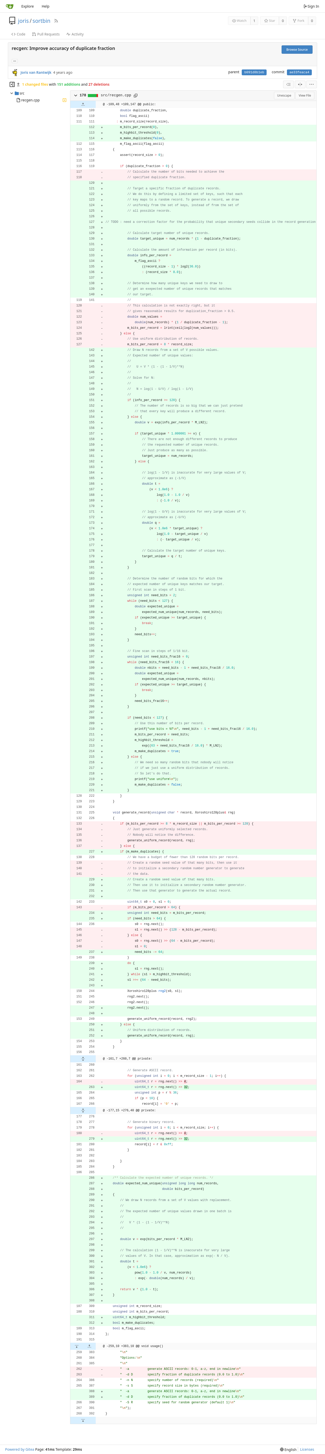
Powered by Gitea (19, 1449)
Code (18, 34)
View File (305, 95)
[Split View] (300, 84)
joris (23, 20)
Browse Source (297, 49)
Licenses (307, 1449)
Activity (75, 34)
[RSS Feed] (56, 21)
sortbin (41, 20)
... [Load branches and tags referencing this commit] (14, 60)
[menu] (311, 84)
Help (46, 6)
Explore (27, 6)
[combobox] (288, 84)
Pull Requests (46, 34)
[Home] (10, 6)
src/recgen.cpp (116, 95)
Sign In (311, 6)
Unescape (284, 95)
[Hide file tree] (12, 84)
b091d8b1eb (254, 72)
